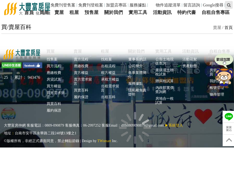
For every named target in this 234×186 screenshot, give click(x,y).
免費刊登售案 (63, 5)
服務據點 (138, 5)
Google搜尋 (213, 5)
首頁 (228, 27)
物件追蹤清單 (165, 5)
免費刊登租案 (90, 5)
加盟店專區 (116, 5)
